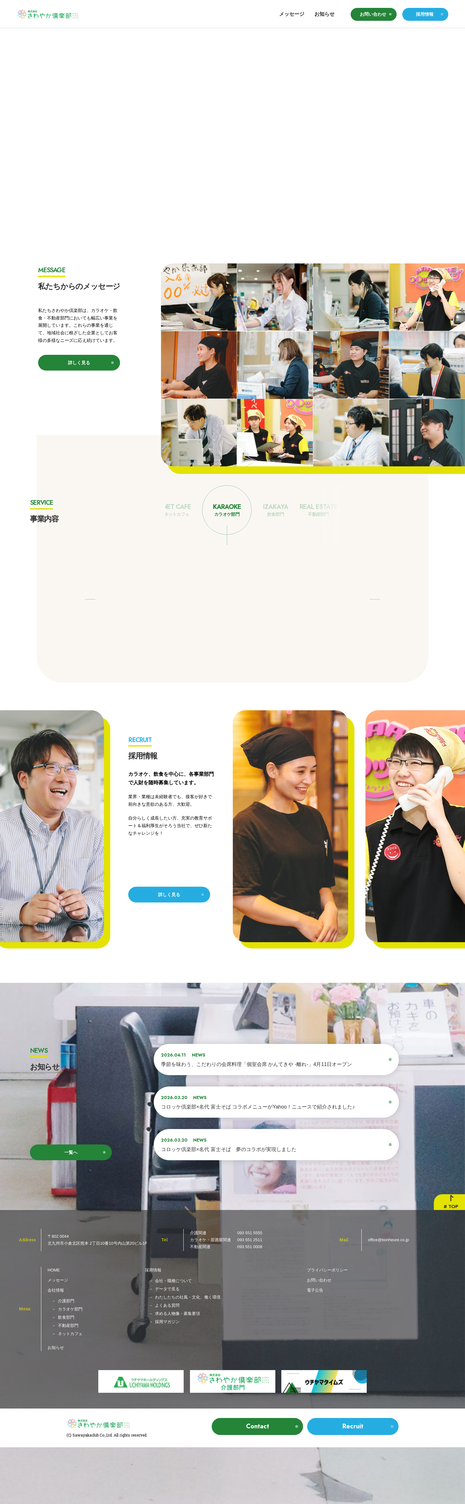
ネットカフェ (70, 1399)
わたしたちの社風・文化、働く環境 (188, 1363)
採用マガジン (167, 1388)
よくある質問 (167, 1371)
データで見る (167, 1355)
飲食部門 (66, 1383)
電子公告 (315, 1356)
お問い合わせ (373, 14)
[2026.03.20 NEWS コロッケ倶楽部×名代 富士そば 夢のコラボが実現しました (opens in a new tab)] (276, 1211)
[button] (90, 633)
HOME (54, 1336)
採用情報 (424, 14)
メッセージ (291, 14)
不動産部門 (68, 1391)
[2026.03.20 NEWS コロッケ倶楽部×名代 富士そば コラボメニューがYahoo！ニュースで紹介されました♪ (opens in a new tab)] (276, 1169)
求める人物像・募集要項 (177, 1379)
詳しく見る (74, 364)
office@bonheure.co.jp (388, 1306)
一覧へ (71, 1218)
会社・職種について (173, 1347)
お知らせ (324, 14)
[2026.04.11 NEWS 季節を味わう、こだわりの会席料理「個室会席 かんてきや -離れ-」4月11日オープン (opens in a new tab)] (276, 1127)
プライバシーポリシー (327, 1336)
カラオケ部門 (70, 1375)
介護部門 (66, 1367)
